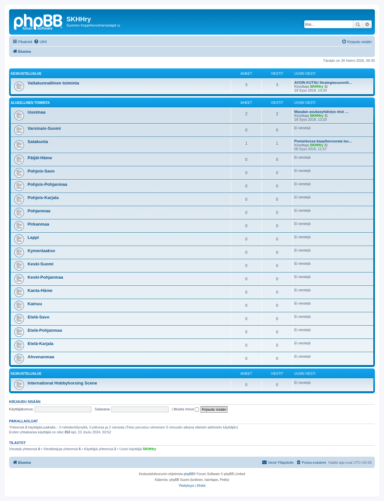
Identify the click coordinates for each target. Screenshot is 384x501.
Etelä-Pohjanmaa (45, 330)
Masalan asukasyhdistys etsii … (321, 112)
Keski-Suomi (40, 264)
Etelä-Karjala (40, 343)
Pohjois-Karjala (43, 197)
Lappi (33, 237)
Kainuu (35, 303)
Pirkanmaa (38, 224)
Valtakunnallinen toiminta (53, 83)
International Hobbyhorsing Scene (62, 383)
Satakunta (38, 141)
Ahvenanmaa (41, 356)
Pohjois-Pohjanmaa (47, 184)
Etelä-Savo (38, 317)
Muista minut (186, 409)
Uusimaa (36, 112)
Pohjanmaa (39, 210)
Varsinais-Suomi (44, 128)
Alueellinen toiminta (30, 103)
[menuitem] (40, 42)
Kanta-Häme (40, 290)
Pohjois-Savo (41, 171)
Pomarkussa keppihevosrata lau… (323, 141)
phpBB (188, 474)
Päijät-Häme (40, 157)
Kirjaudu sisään (25, 402)
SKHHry (316, 86)
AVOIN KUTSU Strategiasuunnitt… (323, 82)
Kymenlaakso (41, 250)
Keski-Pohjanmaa (45, 277)
